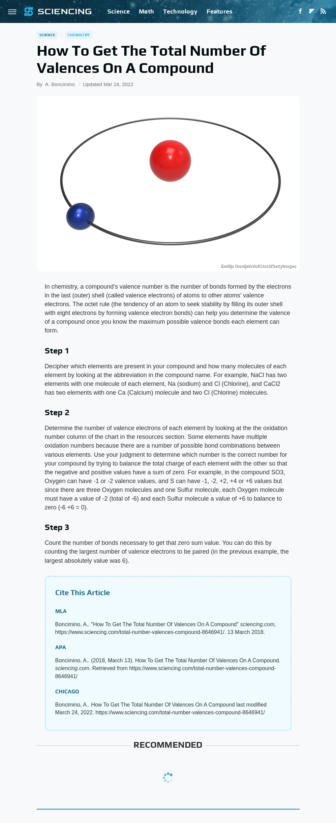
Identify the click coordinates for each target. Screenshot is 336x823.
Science (119, 11)
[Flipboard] (311, 11)
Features (220, 11)
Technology (180, 11)
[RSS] (323, 11)
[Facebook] (300, 11)
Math (146, 11)
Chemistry (79, 35)
